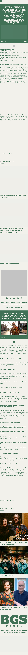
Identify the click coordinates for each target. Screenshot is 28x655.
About (10, 632)
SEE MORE (2, 163)
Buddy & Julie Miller (9, 49)
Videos (2, 302)
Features (18, 302)
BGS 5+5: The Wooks (7, 575)
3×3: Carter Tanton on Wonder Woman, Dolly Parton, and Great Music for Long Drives (12, 230)
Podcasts (24, 302)
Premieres (5, 632)
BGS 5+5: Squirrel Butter (9, 264)
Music (7, 302)
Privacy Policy (9, 307)
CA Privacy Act (18, 307)
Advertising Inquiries (20, 632)
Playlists (12, 302)
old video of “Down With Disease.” (15, 475)
